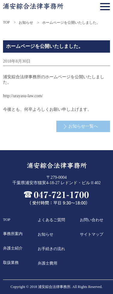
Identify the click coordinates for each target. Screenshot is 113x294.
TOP (6, 22)
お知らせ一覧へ (83, 126)
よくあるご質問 (51, 220)
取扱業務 (11, 262)
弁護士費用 (47, 263)
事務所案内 (13, 233)
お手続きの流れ (51, 248)
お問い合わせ (91, 220)
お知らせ (26, 22)
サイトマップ (91, 234)
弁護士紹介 (13, 248)
